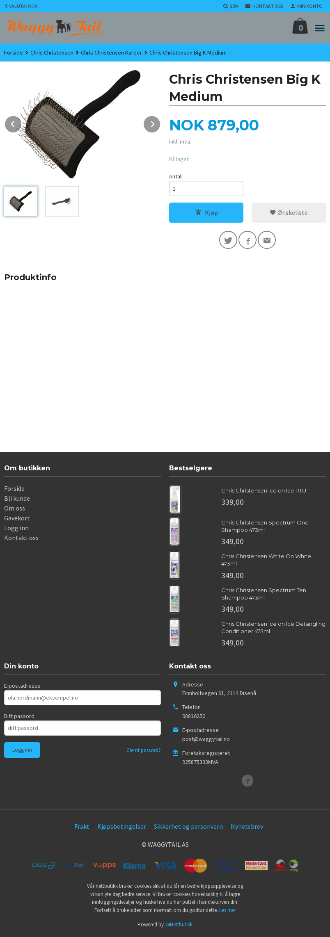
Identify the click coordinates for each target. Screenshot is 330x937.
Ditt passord (19, 716)
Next (160, 122)
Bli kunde (17, 498)
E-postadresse (22, 685)
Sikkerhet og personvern (188, 826)
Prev (21, 122)
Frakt (81, 826)
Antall (176, 176)
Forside (13, 52)
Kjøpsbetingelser (121, 826)
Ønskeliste (289, 212)
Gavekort (17, 518)
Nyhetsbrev (247, 826)
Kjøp (206, 212)
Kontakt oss (21, 537)
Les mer (227, 910)
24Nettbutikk (178, 924)
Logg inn (16, 528)
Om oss (14, 508)
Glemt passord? (143, 750)
